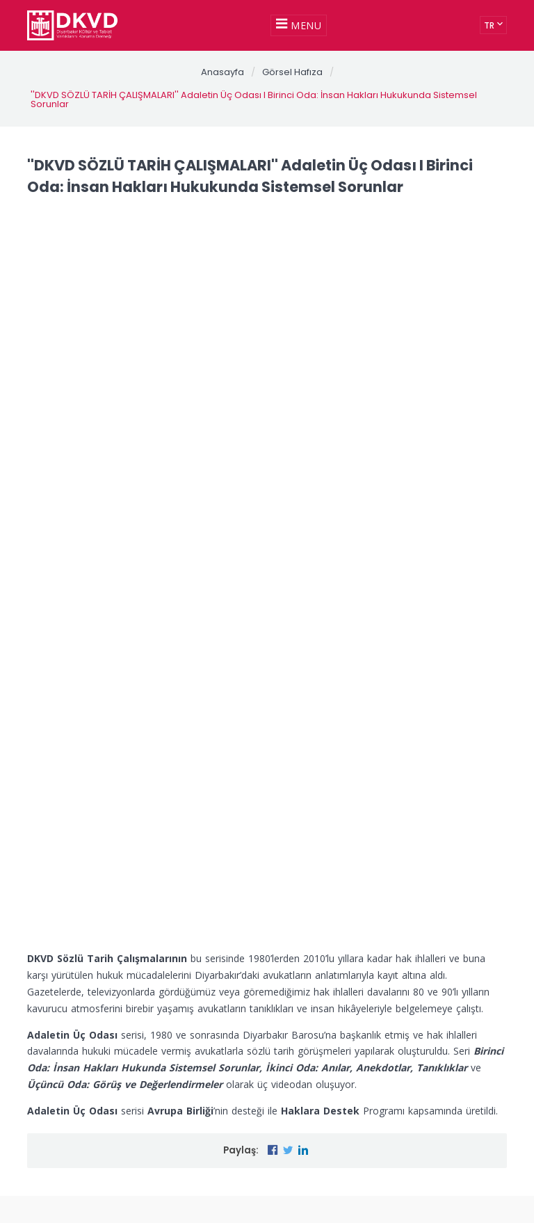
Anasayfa (222, 72)
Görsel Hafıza (292, 72)
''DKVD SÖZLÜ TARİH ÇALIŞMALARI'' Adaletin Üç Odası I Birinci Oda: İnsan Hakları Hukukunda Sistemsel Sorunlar (254, 99)
